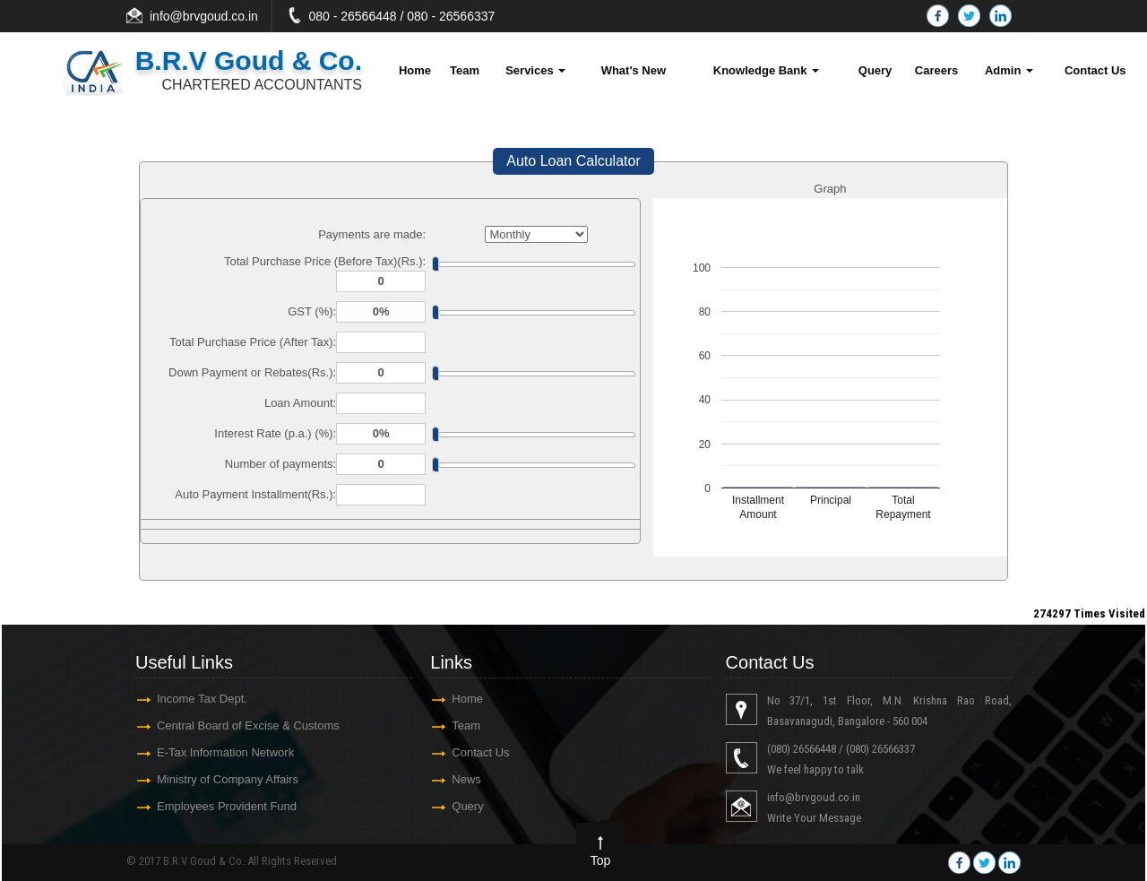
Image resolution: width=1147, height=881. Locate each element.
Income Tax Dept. (202, 698)
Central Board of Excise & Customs (248, 725)
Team (464, 70)
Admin (1009, 70)
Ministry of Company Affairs (227, 779)
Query (875, 70)
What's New (633, 70)
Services (535, 70)
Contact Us (1095, 70)
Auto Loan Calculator (573, 160)
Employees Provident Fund (227, 806)
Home (415, 70)
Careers (936, 70)
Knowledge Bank (766, 70)
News (466, 779)
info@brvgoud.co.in (204, 16)
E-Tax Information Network (225, 752)
